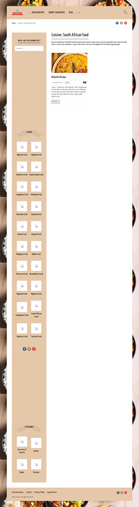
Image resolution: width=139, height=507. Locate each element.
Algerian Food (22, 155)
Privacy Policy (40, 492)
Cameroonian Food (36, 175)
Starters (36, 472)
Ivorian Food (22, 234)
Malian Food (36, 254)
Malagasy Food (22, 254)
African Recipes (38, 12)
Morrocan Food (22, 274)
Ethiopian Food (36, 194)
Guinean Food (36, 214)
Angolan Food (36, 155)
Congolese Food (22, 194)
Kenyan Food (36, 234)
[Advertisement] (29, 87)
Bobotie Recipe (59, 77)
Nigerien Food (36, 294)
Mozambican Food (36, 274)
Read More (55, 101)
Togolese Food (22, 336)
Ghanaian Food (21, 214)
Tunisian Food (36, 336)
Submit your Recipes (56, 12)
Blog (71, 12)
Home (14, 23)
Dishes (36, 451)
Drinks (22, 472)
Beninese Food (21, 175)
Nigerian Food (22, 294)
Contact (29, 492)
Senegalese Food (21, 315)
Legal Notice (52, 492)
